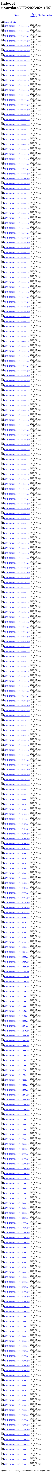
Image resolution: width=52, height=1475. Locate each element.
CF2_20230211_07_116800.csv (17, 1400)
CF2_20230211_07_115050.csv (17, 1287)
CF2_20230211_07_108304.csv (17, 553)
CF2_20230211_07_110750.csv (17, 908)
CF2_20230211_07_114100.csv (17, 1233)
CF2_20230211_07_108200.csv (17, 538)
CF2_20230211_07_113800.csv (17, 1203)
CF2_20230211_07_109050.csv (17, 656)
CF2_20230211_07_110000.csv (17, 799)
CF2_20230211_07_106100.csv (17, 425)
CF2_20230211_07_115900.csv (17, 1341)
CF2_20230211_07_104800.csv (17, 361)
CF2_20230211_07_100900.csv (17, 169)
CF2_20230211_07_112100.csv (17, 1105)
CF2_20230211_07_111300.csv (16, 996)
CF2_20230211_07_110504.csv (17, 873)
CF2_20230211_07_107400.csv (17, 489)
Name (16, 15)
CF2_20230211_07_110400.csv (17, 853)
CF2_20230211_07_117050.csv (17, 1415)
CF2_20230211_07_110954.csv (17, 952)
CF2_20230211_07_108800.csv (17, 617)
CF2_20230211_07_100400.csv (17, 144)
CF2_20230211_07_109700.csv (17, 765)
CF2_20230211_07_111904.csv (16, 1095)
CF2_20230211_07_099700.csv (17, 110)
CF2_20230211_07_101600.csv (17, 203)
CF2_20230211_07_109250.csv (17, 696)
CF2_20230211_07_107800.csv (17, 509)
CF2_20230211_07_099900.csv (17, 120)
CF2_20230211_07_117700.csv (17, 1454)
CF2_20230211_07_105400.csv (17, 390)
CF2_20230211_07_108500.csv (17, 568)
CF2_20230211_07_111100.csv (16, 972)
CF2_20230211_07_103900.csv (17, 317)
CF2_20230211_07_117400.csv (17, 1440)
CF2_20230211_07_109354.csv (17, 725)
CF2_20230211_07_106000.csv (17, 420)
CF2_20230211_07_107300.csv (17, 484)
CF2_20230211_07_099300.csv (17, 90)
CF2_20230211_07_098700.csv (17, 60)
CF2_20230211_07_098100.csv (17, 31)
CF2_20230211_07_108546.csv (17, 578)
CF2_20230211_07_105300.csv (17, 386)
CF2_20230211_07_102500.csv (17, 248)
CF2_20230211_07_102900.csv (17, 267)
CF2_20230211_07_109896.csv (17, 784)
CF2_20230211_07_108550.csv (17, 583)
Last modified (33, 15)
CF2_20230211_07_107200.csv (17, 479)
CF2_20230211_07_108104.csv (17, 533)
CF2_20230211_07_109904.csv (17, 794)
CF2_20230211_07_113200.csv (17, 1164)
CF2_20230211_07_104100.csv (17, 326)
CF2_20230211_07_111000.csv (16, 957)
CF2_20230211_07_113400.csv (17, 1174)
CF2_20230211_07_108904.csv (17, 632)
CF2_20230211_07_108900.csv (17, 627)
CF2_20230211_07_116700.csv (17, 1395)
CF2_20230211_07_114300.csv (17, 1243)
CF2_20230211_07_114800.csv (17, 1272)
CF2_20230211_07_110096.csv (17, 804)
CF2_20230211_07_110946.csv (17, 942)
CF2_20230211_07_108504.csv (17, 573)
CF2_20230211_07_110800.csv (17, 917)
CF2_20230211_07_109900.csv (17, 789)
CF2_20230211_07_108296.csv (17, 543)
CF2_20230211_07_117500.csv (17, 1444)
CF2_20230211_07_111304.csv (16, 1001)
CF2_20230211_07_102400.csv (17, 243)
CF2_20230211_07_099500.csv (17, 100)
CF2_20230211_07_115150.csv (17, 1297)
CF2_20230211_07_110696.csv (17, 888)
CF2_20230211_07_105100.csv (17, 376)
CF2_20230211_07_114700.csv (17, 1262)
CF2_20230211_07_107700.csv (17, 504)
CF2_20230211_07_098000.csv (17, 26)
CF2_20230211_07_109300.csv (17, 706)
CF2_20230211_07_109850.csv (17, 780)
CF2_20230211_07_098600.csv (17, 56)
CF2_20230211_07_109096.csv (17, 661)
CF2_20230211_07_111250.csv (16, 986)
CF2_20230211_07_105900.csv (17, 415)
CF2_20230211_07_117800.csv (17, 1459)
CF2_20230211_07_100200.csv (17, 134)
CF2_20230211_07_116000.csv (17, 1346)
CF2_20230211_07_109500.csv (17, 740)
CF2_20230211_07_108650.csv (17, 597)
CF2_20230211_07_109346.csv (17, 716)
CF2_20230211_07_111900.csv (16, 1090)
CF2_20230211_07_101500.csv (17, 198)
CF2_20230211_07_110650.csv (17, 883)
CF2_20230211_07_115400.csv (17, 1311)
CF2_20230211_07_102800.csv (17, 262)
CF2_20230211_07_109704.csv (17, 770)
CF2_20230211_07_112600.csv (17, 1134)
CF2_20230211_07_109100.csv (17, 666)
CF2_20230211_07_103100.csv (17, 277)
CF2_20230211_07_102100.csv (17, 228)
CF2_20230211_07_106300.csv (17, 435)
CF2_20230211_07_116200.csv (17, 1361)
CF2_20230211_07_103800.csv (17, 312)
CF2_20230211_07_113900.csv (17, 1213)
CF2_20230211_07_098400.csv (17, 46)
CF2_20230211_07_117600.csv (17, 1449)
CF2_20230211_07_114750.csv (17, 1267)
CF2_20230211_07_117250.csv (17, 1430)
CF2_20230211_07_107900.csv (17, 514)
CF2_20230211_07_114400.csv (17, 1247)
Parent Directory (10, 22)
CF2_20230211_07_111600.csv (16, 1046)
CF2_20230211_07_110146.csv (17, 819)
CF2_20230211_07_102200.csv (17, 233)
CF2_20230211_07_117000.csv (17, 1410)
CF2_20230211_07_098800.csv (17, 65)
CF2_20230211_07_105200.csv (17, 381)
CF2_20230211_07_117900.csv (17, 1464)
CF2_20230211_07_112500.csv (17, 1129)
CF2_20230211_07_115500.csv (17, 1316)
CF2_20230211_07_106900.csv (17, 464)
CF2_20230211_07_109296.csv (17, 701)
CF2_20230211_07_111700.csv (16, 1055)
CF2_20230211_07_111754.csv (16, 1075)
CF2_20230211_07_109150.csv (17, 681)
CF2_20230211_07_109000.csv (17, 652)
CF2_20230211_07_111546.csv (16, 1031)
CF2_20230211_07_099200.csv (17, 85)
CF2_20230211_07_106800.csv (17, 459)
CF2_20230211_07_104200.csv (17, 331)
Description (47, 15)
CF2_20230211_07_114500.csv (17, 1252)
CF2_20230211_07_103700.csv (17, 307)
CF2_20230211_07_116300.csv (17, 1366)
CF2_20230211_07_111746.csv (16, 1065)
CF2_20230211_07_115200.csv (17, 1302)
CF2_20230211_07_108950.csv (17, 642)
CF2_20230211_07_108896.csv (17, 622)
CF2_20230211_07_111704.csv (16, 1060)
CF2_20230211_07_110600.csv (17, 878)
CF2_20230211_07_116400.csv (17, 1371)
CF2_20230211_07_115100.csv (17, 1292)
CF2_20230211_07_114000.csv (17, 1223)
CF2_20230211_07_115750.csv (17, 1331)
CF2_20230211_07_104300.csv (17, 336)
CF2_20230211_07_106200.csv (17, 430)
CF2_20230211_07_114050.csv (17, 1228)
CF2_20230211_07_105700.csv (17, 405)
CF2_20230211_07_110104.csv (17, 814)
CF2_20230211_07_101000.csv (17, 174)
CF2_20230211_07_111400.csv (16, 1006)
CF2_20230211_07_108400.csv (17, 558)
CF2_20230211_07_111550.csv (16, 1036)
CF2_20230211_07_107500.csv (17, 494)
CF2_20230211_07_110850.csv (17, 922)
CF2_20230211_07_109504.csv (17, 745)
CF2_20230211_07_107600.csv (17, 499)
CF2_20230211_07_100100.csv (17, 129)
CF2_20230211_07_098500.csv (17, 51)
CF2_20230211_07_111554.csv (16, 1041)
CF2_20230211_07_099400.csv (17, 95)
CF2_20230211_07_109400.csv (17, 730)
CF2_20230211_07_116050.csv (17, 1351)
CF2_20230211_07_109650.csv (17, 755)
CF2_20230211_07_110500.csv (17, 868)
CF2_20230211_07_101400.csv (17, 193)
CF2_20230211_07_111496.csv (16, 1016)
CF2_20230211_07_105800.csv (17, 410)
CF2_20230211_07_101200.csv (17, 184)
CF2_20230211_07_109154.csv (17, 686)
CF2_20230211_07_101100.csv (17, 179)
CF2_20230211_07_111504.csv (16, 1026)
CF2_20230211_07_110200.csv (17, 834)
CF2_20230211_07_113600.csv (17, 1188)
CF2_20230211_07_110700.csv (17, 893)
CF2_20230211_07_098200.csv (17, 36)
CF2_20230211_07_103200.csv (17, 282)
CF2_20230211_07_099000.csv (17, 75)
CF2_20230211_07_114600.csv (17, 1257)
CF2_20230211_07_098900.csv (17, 70)
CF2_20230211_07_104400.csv (17, 341)
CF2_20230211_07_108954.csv (17, 647)
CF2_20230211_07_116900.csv (17, 1405)
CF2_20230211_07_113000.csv (17, 1154)
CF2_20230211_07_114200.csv (17, 1238)
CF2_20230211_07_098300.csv (17, 41)
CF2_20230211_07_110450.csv (17, 858)
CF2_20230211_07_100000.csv (17, 125)
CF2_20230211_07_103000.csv (17, 272)
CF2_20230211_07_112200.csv (17, 1110)
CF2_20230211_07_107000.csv (17, 469)
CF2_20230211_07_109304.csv (17, 711)
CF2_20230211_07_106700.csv (17, 454)
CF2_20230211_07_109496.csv (17, 735)
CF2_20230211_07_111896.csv (16, 1085)
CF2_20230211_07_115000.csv (17, 1282)
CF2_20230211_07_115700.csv (17, 1326)
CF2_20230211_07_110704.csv (17, 898)
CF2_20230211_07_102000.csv (17, 223)
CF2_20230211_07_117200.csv (17, 1425)
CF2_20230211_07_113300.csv (17, 1169)
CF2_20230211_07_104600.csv (17, 351)
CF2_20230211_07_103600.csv (17, 302)
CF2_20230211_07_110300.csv (17, 844)
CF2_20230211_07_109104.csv (17, 671)
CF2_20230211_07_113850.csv (17, 1208)
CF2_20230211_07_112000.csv (17, 1100)
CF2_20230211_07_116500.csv (17, 1380)
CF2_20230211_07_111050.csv (16, 962)
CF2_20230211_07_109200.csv (17, 691)
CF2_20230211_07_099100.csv (17, 80)
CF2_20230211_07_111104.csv (16, 977)
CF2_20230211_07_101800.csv (17, 213)
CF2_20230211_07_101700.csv (17, 208)
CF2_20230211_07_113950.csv (17, 1218)
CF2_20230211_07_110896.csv (17, 927)
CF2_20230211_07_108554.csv (17, 587)
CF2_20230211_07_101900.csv (17, 218)
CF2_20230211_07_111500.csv (16, 1021)
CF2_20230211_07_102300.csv (17, 238)
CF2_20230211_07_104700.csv (17, 356)
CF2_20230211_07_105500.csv (17, 395)
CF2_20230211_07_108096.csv (17, 523)
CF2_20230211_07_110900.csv (17, 932)
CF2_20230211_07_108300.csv (17, 548)
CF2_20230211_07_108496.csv (17, 563)
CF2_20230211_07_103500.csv (17, 297)
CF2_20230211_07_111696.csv (16, 1050)
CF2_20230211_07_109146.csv (17, 676)
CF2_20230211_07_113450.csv (17, 1179)
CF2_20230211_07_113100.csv (17, 1159)
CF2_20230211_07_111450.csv (16, 1011)
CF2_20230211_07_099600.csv (17, 105)
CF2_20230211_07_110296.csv (17, 839)
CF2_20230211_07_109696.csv (17, 760)
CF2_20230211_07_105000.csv (17, 371)
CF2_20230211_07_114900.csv (17, 1277)
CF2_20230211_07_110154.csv (17, 829)
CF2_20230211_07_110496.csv (17, 863)
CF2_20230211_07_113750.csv (17, 1198)
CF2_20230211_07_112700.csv (17, 1139)
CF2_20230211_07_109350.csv (17, 720)
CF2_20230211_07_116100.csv (17, 1356)
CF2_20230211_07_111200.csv (16, 982)
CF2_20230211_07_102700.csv (17, 257)
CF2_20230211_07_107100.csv (17, 474)
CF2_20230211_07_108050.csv (17, 519)
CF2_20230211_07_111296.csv (16, 991)
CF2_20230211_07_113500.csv (17, 1183)
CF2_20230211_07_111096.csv (16, 967)
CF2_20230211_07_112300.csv (17, 1119)
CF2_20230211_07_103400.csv (17, 292)
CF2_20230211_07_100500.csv (17, 149)
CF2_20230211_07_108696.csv (17, 602)
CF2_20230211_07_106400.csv (17, 440)
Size (40, 15)
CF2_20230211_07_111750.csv (16, 1070)
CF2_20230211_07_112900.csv (17, 1149)
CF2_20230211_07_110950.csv (17, 947)
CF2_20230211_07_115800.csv (17, 1336)
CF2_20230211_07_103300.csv (17, 287)
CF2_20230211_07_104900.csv (17, 366)
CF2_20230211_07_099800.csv (17, 115)
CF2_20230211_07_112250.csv (17, 1114)
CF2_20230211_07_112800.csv (17, 1144)
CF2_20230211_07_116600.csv (17, 1385)
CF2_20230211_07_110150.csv (17, 824)
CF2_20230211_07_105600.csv (17, 400)
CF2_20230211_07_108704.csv (17, 612)
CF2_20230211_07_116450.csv (17, 1376)
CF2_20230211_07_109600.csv (17, 750)
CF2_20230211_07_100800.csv (17, 164)
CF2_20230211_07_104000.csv (17, 322)
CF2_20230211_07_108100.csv (17, 528)
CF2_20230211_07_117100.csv (17, 1420)
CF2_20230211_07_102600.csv (17, 253)
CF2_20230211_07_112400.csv (17, 1124)
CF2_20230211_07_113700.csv (17, 1193)
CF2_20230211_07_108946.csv (17, 637)
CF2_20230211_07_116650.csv (17, 1390)
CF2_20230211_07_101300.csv (17, 189)
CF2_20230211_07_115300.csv (17, 1307)
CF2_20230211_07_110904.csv (17, 937)
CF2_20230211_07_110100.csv (17, 809)
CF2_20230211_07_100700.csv (17, 159)
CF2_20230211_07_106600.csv (17, 450)
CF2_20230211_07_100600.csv (17, 154)
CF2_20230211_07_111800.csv (16, 1080)
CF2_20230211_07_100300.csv (17, 139)
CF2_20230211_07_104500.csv (17, 346)
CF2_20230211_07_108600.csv (17, 592)
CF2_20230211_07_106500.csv (17, 445)
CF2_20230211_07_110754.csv (17, 913)
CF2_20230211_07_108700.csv (17, 607)
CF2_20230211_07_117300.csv (17, 1435)
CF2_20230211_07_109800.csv (17, 775)
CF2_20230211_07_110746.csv (17, 903)
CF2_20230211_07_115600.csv (17, 1321)
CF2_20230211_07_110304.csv (17, 849)
